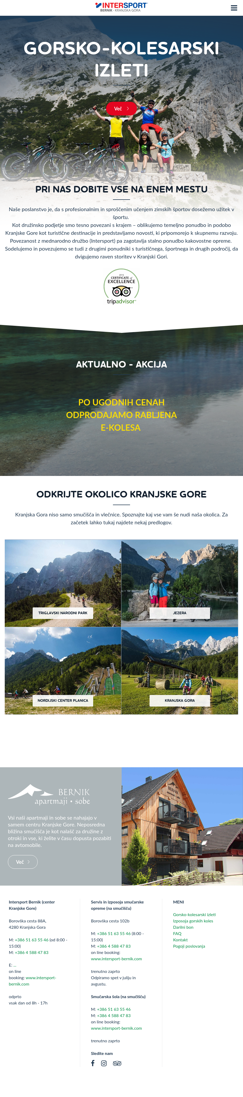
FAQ (177, 933)
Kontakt (180, 939)
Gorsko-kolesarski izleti (194, 914)
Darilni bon (183, 927)
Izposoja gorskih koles (193, 920)
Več (118, 108)
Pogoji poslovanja (189, 945)
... (14, 964)
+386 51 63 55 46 (31, 939)
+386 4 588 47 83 (31, 952)
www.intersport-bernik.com (116, 958)
